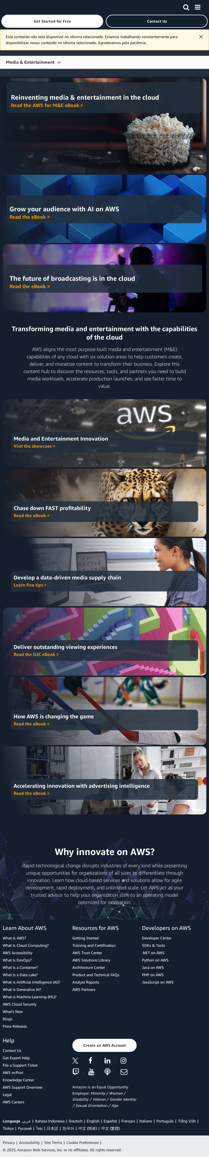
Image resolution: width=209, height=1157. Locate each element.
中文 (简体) (87, 1128)
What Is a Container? (20, 967)
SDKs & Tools (153, 945)
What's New (13, 1011)
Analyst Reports (85, 982)
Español (110, 1121)
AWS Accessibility (17, 952)
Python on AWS (155, 960)
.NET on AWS (153, 952)
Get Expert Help (16, 1057)
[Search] (186, 6)
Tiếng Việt (187, 1121)
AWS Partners (83, 989)
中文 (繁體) (110, 1128)
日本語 (52, 1128)
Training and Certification (94, 945)
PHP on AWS (153, 974)
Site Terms (53, 1142)
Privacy (9, 1142)
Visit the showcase (34, 446)
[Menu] (197, 6)
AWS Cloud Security (19, 1004)
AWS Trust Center (87, 952)
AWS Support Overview (22, 1087)
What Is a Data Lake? (20, 974)
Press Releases (15, 1026)
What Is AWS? (14, 938)
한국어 (68, 1128)
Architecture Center (88, 967)
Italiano (145, 1121)
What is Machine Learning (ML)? (30, 996)
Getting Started (85, 938)
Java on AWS (153, 967)
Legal (7, 1094)
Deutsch (75, 1121)
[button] (52, 21)
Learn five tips (30, 585)
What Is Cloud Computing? (26, 945)
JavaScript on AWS (158, 982)
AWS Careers (13, 1102)
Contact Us (12, 1050)
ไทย (39, 1128)
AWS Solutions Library (91, 960)
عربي (26, 1121)
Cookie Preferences (82, 1142)
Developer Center (156, 938)
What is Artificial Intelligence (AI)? (31, 982)
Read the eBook (30, 217)
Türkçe (8, 1128)
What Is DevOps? (17, 960)
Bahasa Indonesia (49, 1121)
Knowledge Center (18, 1079)
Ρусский (25, 1128)
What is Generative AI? (22, 989)
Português (165, 1121)
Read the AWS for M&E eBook (47, 105)
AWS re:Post (13, 1072)
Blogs (7, 1018)
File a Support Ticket (20, 1065)
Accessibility (29, 1142)
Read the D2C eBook (36, 654)
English (93, 1121)
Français (128, 1121)
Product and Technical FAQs (95, 974)
